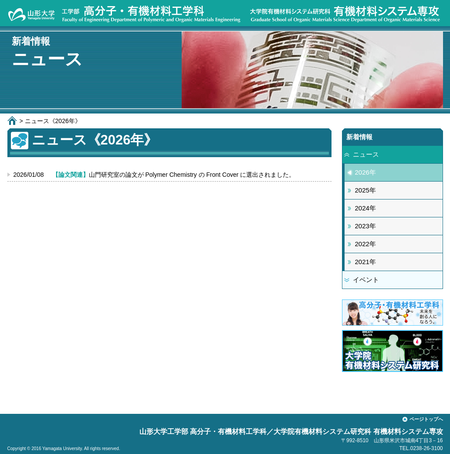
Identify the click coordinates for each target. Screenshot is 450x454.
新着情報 (359, 137)
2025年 (365, 190)
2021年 (365, 261)
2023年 (365, 226)
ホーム (13, 120)
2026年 (365, 172)
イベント (366, 279)
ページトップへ (426, 419)
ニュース (366, 154)
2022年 (365, 244)
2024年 (365, 208)
